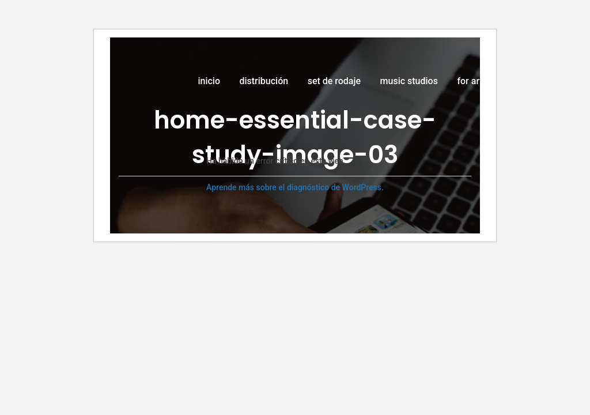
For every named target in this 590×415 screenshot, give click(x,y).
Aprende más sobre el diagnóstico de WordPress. (295, 187)
